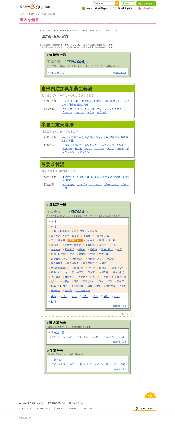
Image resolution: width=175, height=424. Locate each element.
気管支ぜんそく (59, 258)
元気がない (88, 281)
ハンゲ (110, 148)
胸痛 (103, 263)
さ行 (53, 296)
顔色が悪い (79, 231)
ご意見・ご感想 (87, 408)
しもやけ (67, 101)
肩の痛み (55, 245)
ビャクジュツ (111, 184)
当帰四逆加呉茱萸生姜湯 (66, 88)
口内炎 (63, 286)
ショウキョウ (106, 145)
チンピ (78, 148)
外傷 (53, 231)
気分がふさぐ (95, 258)
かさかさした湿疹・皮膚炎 (65, 236)
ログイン (129, 3)
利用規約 (60, 408)
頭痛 (86, 104)
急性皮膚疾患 (90, 263)
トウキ (90, 112)
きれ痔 (91, 267)
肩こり (111, 240)
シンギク (121, 145)
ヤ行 (114, 364)
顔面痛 (82, 254)
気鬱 (92, 254)
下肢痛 (97, 101)
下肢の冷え (86, 101)
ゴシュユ (89, 109)
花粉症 (102, 245)
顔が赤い (94, 231)
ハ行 (97, 364)
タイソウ (79, 112)
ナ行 (88, 364)
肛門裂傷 (110, 286)
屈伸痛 (104, 272)
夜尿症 (94, 176)
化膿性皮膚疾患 (73, 245)
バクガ (120, 148)
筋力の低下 (77, 272)
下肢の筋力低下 (103, 236)
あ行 (53, 221)
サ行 (71, 364)
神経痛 (117, 176)
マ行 (105, 364)
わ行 (53, 301)
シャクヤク (115, 109)
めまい (66, 137)
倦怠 (101, 281)
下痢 (76, 101)
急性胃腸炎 (57, 263)
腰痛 (79, 104)
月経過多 (69, 277)
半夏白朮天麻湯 (57, 124)
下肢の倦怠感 (58, 240)
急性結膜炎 (73, 263)
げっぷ (54, 281)
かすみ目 (90, 240)
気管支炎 (103, 254)
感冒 (119, 249)
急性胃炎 (110, 258)
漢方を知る (35, 14)
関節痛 (93, 249)
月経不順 (108, 277)
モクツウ (102, 112)
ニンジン (99, 148)
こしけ (122, 286)
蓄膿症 (124, 137)
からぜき (55, 249)
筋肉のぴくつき (59, 272)
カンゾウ (67, 109)
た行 (64, 296)
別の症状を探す (58, 72)
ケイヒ (78, 109)
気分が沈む (77, 258)
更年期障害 (77, 286)
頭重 (71, 140)
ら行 (116, 296)
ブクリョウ (83, 151)
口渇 (110, 281)
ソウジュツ (95, 184)
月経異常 (55, 277)
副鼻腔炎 (89, 137)
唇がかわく (118, 272)
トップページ (23, 14)
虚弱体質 (78, 267)
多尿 (87, 176)
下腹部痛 (107, 101)
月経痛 (72, 104)
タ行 (80, 364)
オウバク (77, 145)
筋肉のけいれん (118, 267)
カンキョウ (90, 145)
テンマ (88, 148)
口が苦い (92, 272)
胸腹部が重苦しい (60, 267)
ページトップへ (129, 314)
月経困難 (83, 277)
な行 (74, 296)
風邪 (101, 240)
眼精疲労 (69, 249)
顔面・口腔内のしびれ (62, 254)
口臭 (53, 286)
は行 (85, 296)
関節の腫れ (107, 249)
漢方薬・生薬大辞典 (49, 14)
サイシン (102, 109)
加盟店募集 (72, 408)
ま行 (95, 296)
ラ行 (123, 364)
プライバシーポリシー (44, 408)
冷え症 (117, 101)
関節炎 (81, 249)
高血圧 (120, 281)
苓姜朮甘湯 (52, 164)
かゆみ (113, 245)
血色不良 (121, 277)
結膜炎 (65, 281)
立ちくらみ (102, 137)
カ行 (62, 364)
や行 (106, 296)
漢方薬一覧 (57, 332)
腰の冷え (55, 290)
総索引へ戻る (120, 73)
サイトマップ (26, 408)
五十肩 (68, 290)
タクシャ (67, 148)
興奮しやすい (94, 286)
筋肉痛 (102, 267)
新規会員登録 (148, 3)
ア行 (54, 364)
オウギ (66, 145)
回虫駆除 (64, 231)
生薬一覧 (56, 359)
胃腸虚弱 (114, 137)
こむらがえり (83, 290)
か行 (53, 226)
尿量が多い (106, 176)
